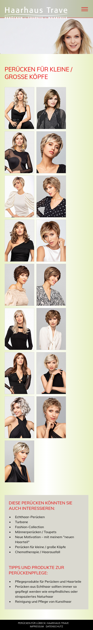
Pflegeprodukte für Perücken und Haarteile (48, 581)
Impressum (37, 626)
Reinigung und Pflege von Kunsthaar (43, 601)
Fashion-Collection (29, 527)
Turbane (21, 522)
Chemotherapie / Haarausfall (37, 552)
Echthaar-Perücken (30, 517)
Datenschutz (54, 626)
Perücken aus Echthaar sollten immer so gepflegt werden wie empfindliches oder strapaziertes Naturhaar (46, 591)
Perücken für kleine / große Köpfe (40, 547)
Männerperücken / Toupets (35, 532)
